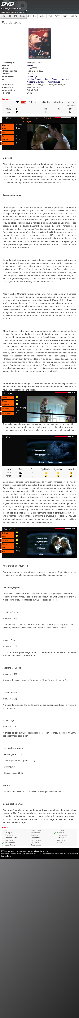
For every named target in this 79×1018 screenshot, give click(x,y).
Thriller (30, 65)
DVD (15, 16)
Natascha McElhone (35, 82)
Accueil (4, 16)
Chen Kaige (32, 76)
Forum (65, 16)
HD (10, 16)
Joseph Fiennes (52, 79)
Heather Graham (34, 79)
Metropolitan (19, 124)
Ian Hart (65, 79)
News (50, 16)
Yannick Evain (15, 853)
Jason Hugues (54, 82)
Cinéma (22, 16)
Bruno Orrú (38, 853)
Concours (42, 16)
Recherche (73, 16)
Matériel (57, 16)
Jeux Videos (32, 16)
